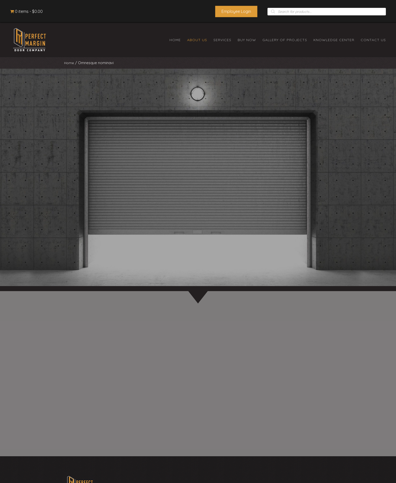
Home (69, 62)
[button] (236, 11)
